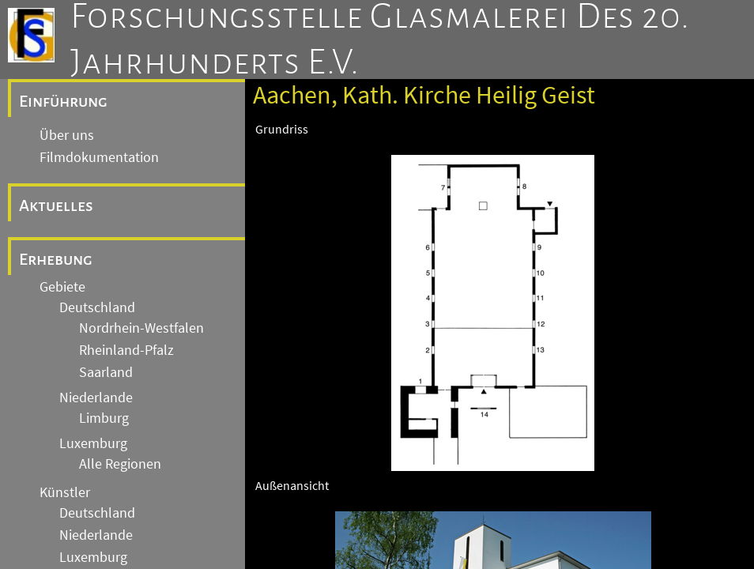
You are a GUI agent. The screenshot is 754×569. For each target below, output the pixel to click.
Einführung (63, 101)
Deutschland (97, 307)
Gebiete (62, 287)
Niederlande (96, 397)
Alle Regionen (120, 464)
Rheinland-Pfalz (126, 350)
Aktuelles (56, 205)
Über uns (67, 135)
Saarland (106, 372)
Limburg (104, 418)
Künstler (65, 492)
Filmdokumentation (99, 157)
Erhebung (55, 259)
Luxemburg (93, 443)
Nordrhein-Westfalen (141, 328)
